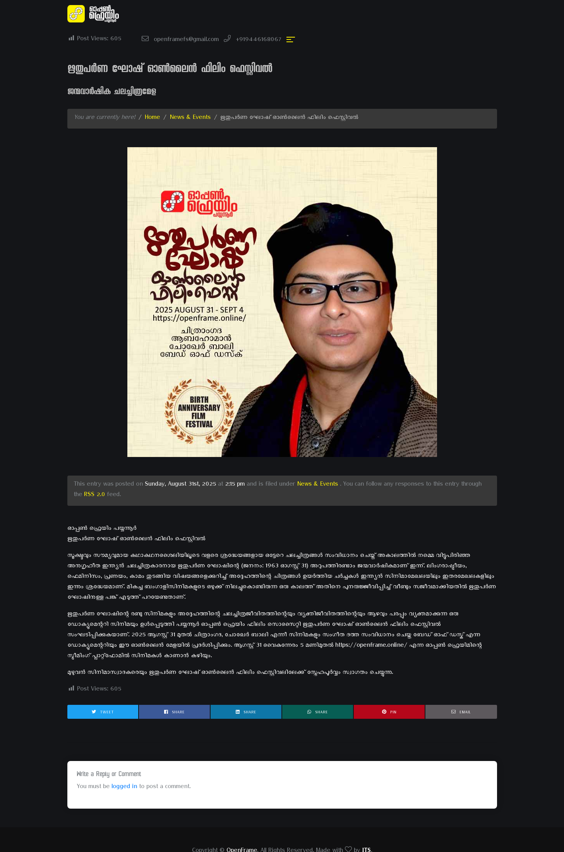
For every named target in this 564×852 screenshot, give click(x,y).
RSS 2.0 (94, 472)
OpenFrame (241, 828)
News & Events (190, 95)
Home (152, 95)
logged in (124, 764)
